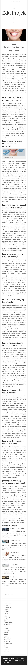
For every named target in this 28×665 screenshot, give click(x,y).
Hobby (6, 613)
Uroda (6, 645)
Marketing (7, 617)
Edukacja (6, 611)
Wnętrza (6, 649)
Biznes (6, 605)
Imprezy (6, 615)
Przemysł (6, 630)
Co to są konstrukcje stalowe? (17, 528)
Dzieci (6, 609)
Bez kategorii (7, 603)
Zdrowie (14, 44)
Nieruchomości (8, 622)
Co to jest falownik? (15, 564)
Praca (5, 626)
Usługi (6, 647)
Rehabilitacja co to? (15, 540)
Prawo (6, 628)
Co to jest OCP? (14, 577)
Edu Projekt (14, 14)
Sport (5, 636)
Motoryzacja (7, 620)
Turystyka (7, 641)
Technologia (7, 638)
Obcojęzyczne (7, 624)
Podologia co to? (14, 552)
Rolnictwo (7, 632)
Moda (5, 619)
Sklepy (6, 634)
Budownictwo (7, 607)
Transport (7, 639)
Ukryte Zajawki (8, 643)
